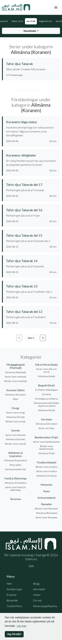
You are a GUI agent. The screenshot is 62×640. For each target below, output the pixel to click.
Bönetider (12, 600)
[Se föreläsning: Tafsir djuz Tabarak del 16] (31, 210)
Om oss (37, 600)
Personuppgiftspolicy (45, 606)
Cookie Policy (14, 606)
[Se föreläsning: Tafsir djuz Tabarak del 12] (31, 311)
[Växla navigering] (56, 7)
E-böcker (12, 594)
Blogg (36, 583)
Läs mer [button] (21, 625)
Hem (9, 583)
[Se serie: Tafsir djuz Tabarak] (31, 64)
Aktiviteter (39, 589)
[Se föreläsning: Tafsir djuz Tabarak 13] (31, 286)
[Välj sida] (31, 338)
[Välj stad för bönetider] (31, 31)
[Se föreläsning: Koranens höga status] (31, 122)
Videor (37, 594)
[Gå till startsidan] (16, 7)
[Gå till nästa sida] (43, 338)
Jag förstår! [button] (14, 634)
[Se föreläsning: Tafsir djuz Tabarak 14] (31, 261)
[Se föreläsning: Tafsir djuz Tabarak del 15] (31, 235)
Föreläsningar (14, 589)
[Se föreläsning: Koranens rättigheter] (31, 155)
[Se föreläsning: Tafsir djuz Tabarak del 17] (31, 185)
